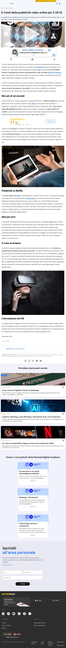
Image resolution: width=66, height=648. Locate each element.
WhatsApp (37, 361)
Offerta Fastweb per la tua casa (46, 1)
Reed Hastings (31, 198)
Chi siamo (4, 622)
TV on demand (38, 67)
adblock (33, 103)
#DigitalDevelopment (10, 348)
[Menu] (9, 4)
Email (40, 361)
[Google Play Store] (55, 600)
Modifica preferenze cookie (51, 643)
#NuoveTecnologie (20, 348)
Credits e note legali (6, 625)
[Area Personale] (60, 3)
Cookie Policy (42, 642)
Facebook (33, 361)
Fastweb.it (4, 628)
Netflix (18, 195)
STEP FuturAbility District (39, 625)
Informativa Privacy (34, 642)
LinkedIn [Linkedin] (25, 361)
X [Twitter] (29, 361)
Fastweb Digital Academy (39, 622)
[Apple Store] (38, 600)
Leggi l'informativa (7, 565)
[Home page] (33, 3)
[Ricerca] (57, 4)
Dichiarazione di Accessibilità (60, 643)
